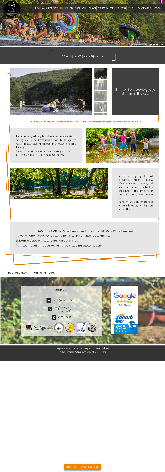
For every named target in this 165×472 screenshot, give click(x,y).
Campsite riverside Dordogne (78, 348)
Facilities (131, 8)
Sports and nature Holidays (83, 8)
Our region (103, 8)
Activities (158, 8)
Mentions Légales (99, 351)
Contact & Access (118, 8)
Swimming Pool (144, 8)
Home (37, 8)
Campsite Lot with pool (100, 348)
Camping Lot (124, 44)
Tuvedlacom (86, 351)
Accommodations (50, 8)
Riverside (64, 8)
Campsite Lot (61, 348)
